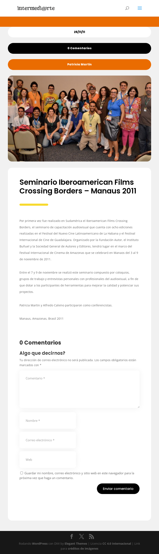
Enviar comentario (118, 488)
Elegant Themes (76, 543)
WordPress (40, 543)
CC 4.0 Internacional (116, 543)
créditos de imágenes (83, 548)
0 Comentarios (79, 48)
